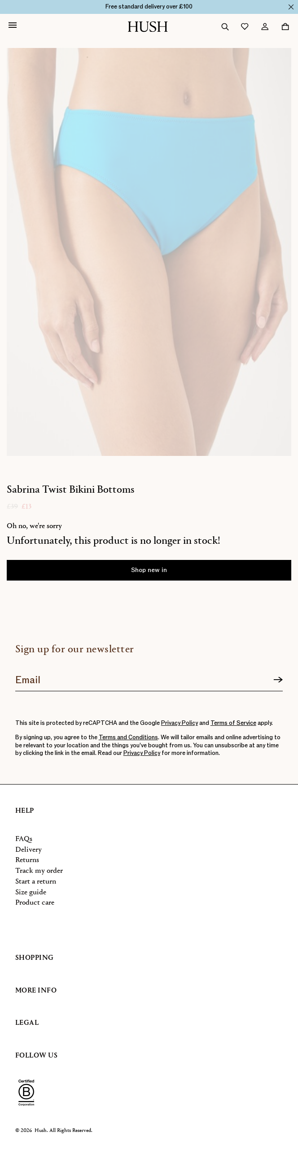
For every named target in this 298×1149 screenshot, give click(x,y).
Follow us (36, 1055)
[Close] (291, 7)
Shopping (34, 958)
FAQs (23, 839)
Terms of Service (233, 723)
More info (36, 990)
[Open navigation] (12, 26)
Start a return (35, 881)
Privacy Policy (179, 723)
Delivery (28, 850)
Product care (34, 902)
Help (24, 811)
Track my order (39, 871)
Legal (27, 1023)
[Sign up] (278, 680)
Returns (27, 860)
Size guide (30, 892)
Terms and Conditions (128, 737)
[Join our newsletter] (149, 677)
